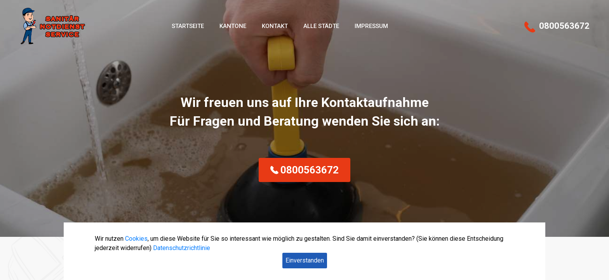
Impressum (371, 26)
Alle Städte (321, 26)
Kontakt (275, 26)
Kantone (232, 26)
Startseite (188, 26)
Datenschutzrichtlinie (181, 248)
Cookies (136, 238)
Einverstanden (304, 260)
